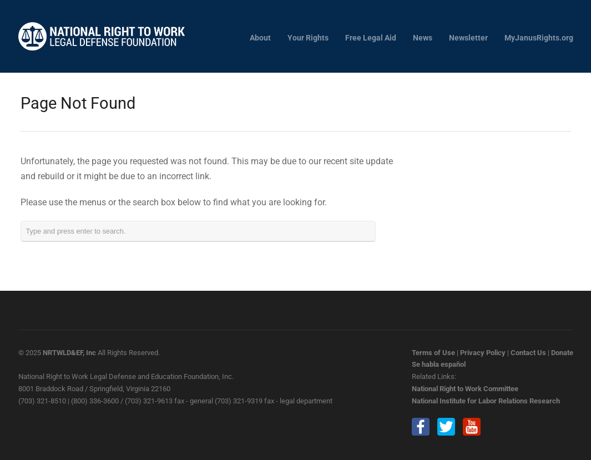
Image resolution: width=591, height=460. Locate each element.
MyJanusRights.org (538, 38)
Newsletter (468, 38)
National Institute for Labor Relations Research (486, 401)
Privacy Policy (483, 352)
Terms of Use (433, 352)
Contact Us (528, 352)
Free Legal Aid (370, 38)
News (422, 38)
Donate (562, 352)
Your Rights (308, 38)
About (260, 38)
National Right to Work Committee (465, 389)
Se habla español (439, 364)
